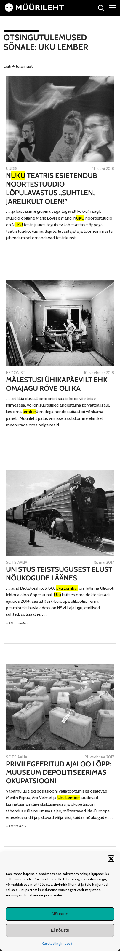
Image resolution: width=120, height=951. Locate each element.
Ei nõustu (60, 930)
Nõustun (60, 913)
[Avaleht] (34, 10)
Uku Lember (18, 623)
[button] (111, 859)
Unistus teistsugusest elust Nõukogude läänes (59, 573)
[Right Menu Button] (112, 7)
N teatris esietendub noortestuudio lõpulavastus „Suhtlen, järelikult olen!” (51, 188)
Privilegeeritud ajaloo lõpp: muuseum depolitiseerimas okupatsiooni (58, 772)
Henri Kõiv (17, 826)
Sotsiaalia (16, 562)
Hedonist (15, 372)
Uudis (11, 168)
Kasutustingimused (57, 943)
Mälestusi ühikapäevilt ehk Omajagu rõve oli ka (57, 384)
